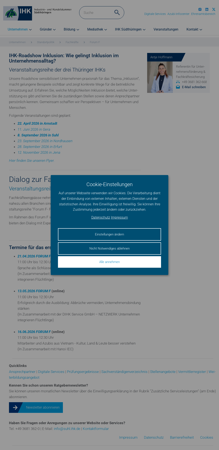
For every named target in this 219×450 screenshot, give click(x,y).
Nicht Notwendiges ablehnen (109, 248)
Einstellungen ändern (109, 234)
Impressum (119, 217)
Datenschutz (100, 217)
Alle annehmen (109, 262)
